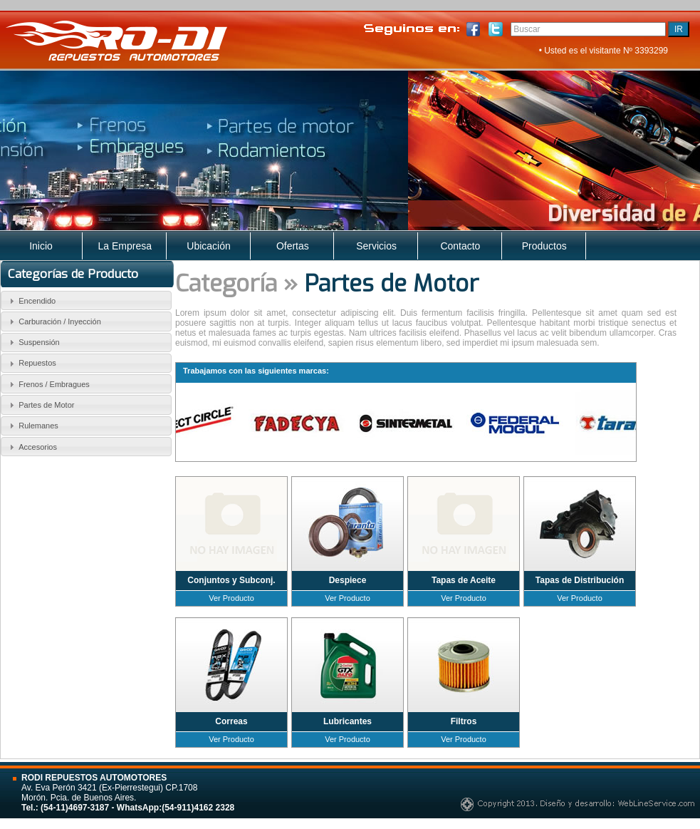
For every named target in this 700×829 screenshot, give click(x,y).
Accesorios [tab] (31, 447)
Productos (544, 246)
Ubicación (208, 246)
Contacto (460, 246)
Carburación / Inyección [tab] (53, 321)
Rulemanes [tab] (32, 425)
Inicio (41, 246)
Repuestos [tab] (31, 363)
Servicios (376, 246)
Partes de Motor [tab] (40, 405)
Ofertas (292, 246)
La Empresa (125, 246)
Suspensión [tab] (33, 342)
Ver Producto (231, 598)
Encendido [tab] (31, 301)
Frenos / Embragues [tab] (48, 384)
